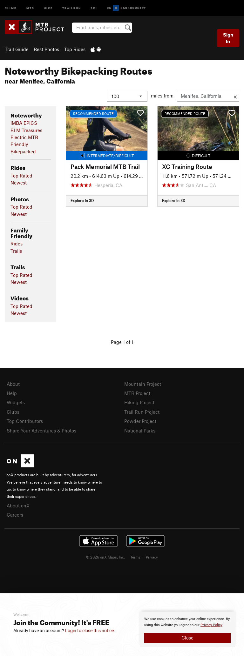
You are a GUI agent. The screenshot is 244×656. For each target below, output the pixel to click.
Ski (94, 8)
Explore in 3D (82, 200)
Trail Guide (17, 49)
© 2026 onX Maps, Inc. (105, 556)
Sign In (228, 38)
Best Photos (46, 49)
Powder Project (140, 421)
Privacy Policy (211, 625)
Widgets (16, 402)
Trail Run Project (141, 411)
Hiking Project (139, 402)
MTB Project (137, 393)
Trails (16, 250)
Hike (48, 8)
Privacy (152, 556)
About (13, 383)
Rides (16, 243)
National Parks (139, 430)
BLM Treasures (26, 130)
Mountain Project (142, 383)
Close (187, 637)
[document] (187, 629)
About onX (18, 505)
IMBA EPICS (23, 123)
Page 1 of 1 (122, 342)
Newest (18, 182)
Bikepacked (23, 151)
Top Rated (21, 175)
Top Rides (74, 49)
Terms (135, 556)
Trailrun (71, 8)
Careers (15, 515)
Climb (11, 8)
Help (12, 393)
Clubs (13, 411)
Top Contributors (25, 421)
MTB (30, 8)
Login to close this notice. (90, 630)
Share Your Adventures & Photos (41, 430)
